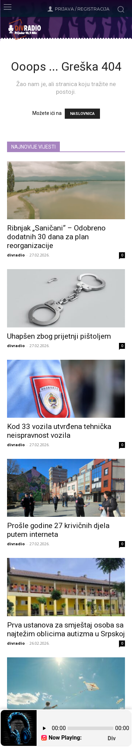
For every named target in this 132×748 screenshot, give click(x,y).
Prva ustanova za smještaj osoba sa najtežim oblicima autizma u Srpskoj (66, 629)
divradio (16, 255)
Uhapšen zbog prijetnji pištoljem (59, 336)
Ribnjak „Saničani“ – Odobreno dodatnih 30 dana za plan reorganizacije (56, 237)
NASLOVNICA (82, 113)
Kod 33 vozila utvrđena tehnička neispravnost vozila (59, 431)
